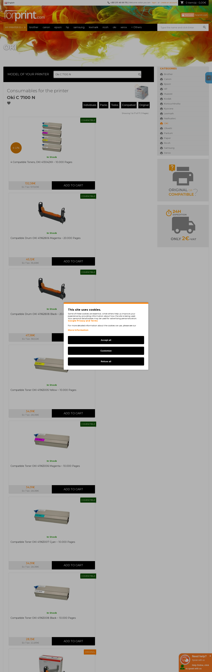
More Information (78, 330)
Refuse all (106, 361)
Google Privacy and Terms (83, 320)
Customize (106, 350)
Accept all (106, 340)
